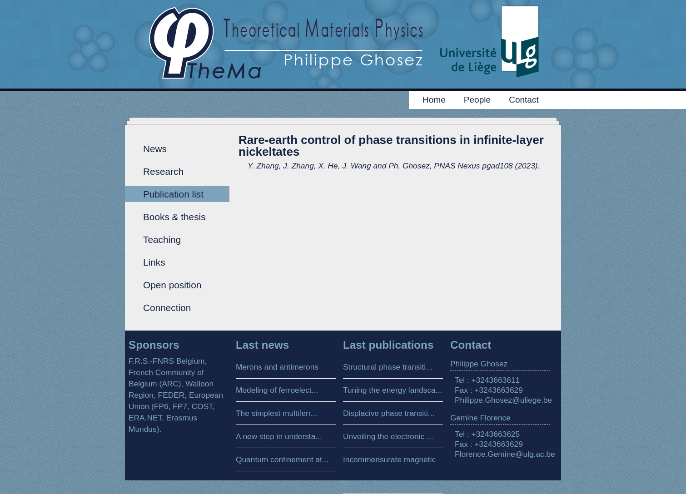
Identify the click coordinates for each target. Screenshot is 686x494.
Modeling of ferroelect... (277, 390)
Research (163, 171)
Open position (172, 285)
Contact (524, 99)
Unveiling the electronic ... (388, 436)
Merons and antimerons (277, 366)
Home (434, 99)
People (477, 99)
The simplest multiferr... (276, 413)
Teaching (162, 239)
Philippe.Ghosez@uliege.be (503, 400)
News (155, 148)
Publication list (173, 194)
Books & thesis (174, 217)
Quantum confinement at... (282, 459)
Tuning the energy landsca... (392, 390)
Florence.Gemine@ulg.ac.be (505, 454)
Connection (167, 307)
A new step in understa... (279, 436)
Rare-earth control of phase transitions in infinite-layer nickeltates (391, 145)
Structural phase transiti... (387, 366)
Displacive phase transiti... (388, 413)
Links (154, 262)
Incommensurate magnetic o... (389, 471)
